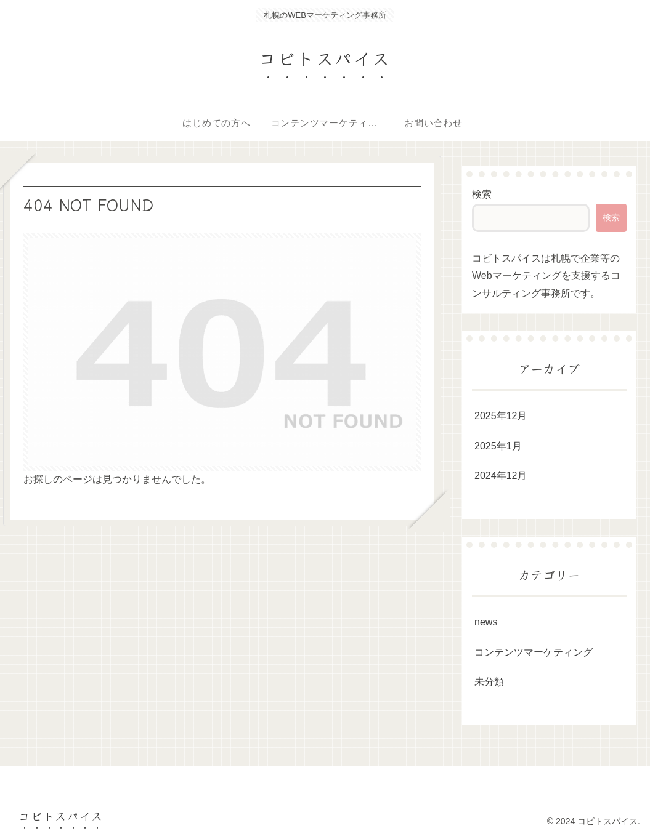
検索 (482, 194)
